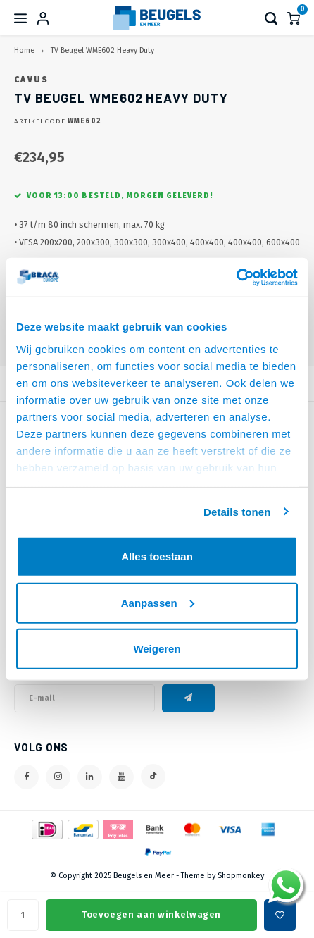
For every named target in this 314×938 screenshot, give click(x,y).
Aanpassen (157, 602)
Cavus (31, 80)
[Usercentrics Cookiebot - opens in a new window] (236, 277)
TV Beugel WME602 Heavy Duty (102, 50)
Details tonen (236, 511)
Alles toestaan (157, 556)
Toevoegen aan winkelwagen (151, 914)
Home (24, 50)
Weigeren (156, 649)
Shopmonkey (241, 875)
